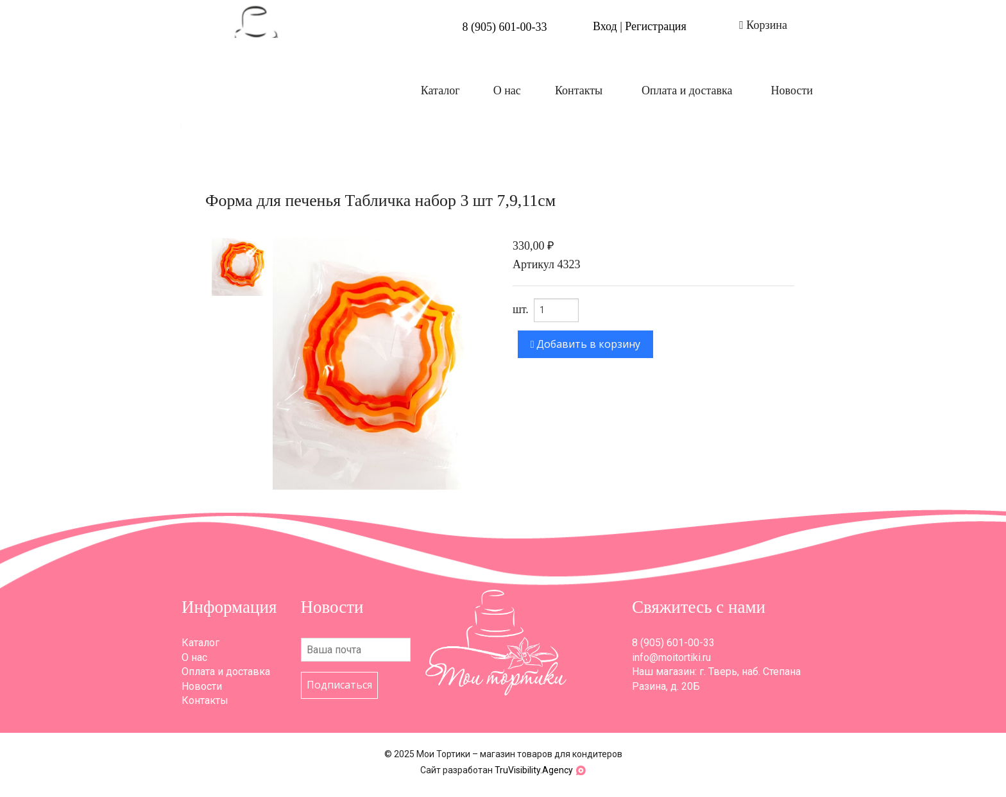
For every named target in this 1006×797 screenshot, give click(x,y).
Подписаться (339, 685)
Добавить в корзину (586, 344)
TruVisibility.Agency (534, 770)
